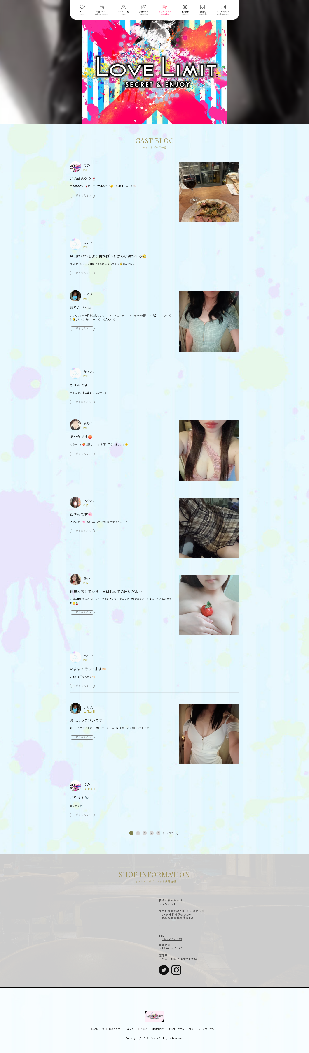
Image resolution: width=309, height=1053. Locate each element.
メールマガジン (206, 1029)
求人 (191, 1029)
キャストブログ (176, 1029)
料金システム (115, 1029)
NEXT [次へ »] (170, 833)
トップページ (97, 1029)
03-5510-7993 (172, 939)
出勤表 (144, 1029)
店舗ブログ (158, 1029)
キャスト (131, 1029)
